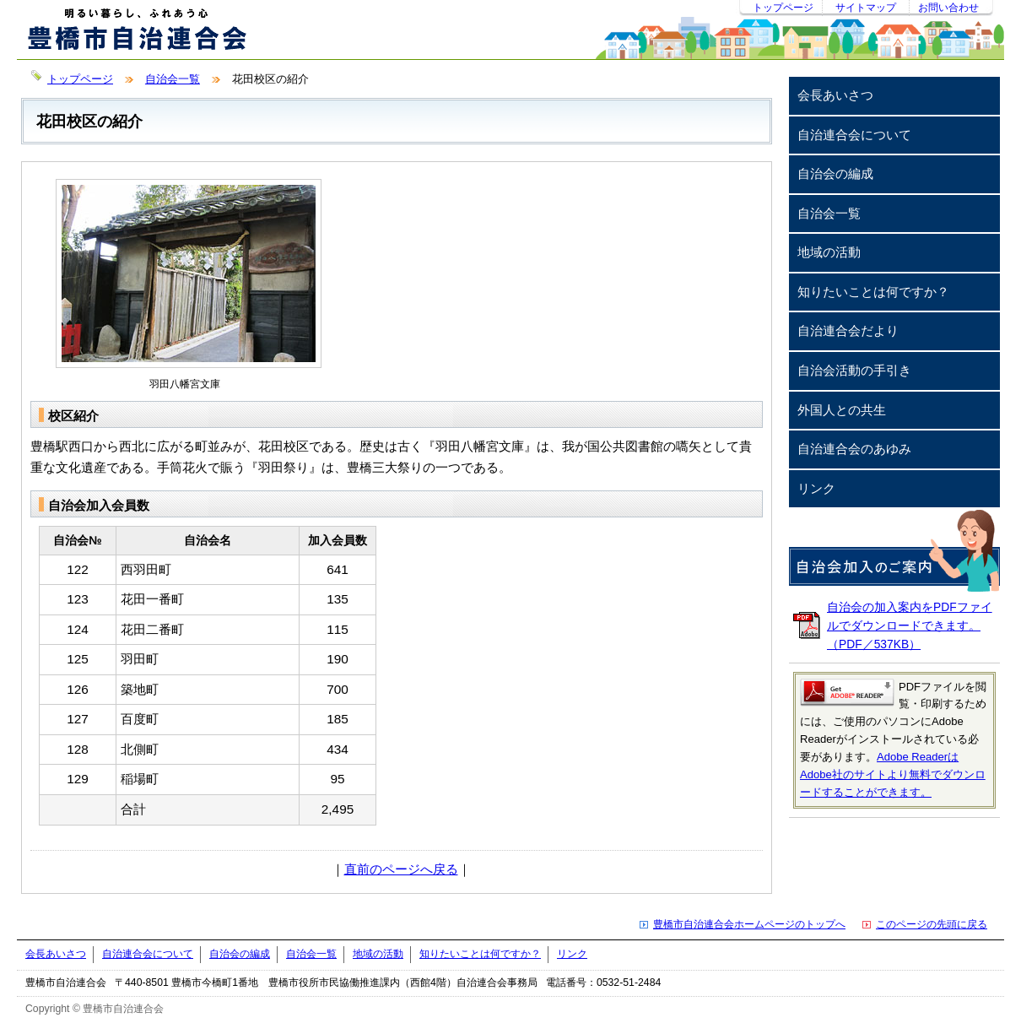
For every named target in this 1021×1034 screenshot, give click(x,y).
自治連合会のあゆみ (854, 448)
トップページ (783, 8)
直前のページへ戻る (401, 869)
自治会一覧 (172, 79)
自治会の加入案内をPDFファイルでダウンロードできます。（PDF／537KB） (909, 625)
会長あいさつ (835, 95)
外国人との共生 (841, 410)
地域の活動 (829, 252)
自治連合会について (854, 134)
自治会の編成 (835, 173)
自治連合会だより (848, 330)
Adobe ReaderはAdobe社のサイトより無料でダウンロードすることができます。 (893, 774)
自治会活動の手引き (854, 370)
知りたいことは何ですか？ (873, 291)
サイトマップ (865, 8)
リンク (816, 488)
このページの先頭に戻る (931, 924)
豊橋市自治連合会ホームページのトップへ (749, 924)
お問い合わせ (948, 8)
